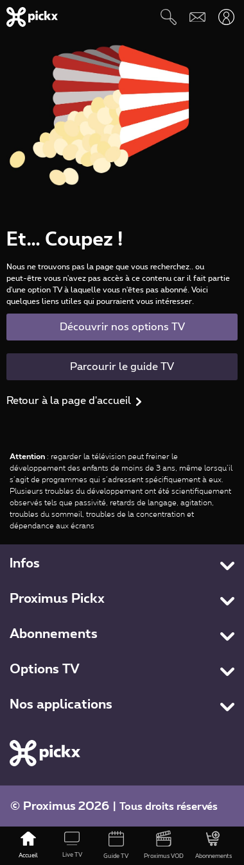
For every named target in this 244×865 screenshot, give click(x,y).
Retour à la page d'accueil (68, 401)
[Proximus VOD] (163, 846)
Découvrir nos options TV (122, 327)
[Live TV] (72, 846)
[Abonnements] (213, 846)
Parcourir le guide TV (122, 367)
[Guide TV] (115, 846)
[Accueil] (28, 846)
